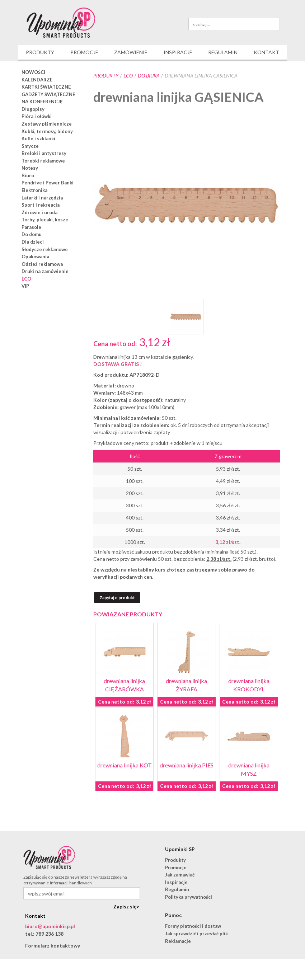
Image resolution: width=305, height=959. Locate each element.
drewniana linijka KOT (124, 765)
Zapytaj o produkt (117, 597)
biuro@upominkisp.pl (50, 926)
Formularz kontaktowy (52, 945)
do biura (149, 75)
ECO (128, 75)
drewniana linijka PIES (187, 765)
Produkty (105, 75)
